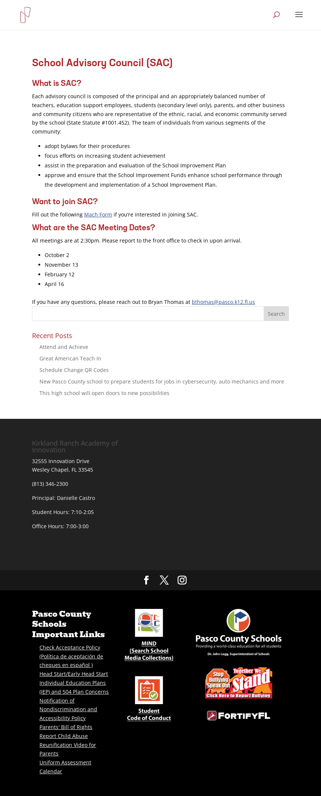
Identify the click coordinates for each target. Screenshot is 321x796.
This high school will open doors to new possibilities (104, 393)
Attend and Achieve (63, 346)
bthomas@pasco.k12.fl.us (223, 301)
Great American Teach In (70, 358)
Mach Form (98, 214)
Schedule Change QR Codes (74, 369)
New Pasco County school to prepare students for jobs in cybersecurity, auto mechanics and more (161, 381)
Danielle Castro (76, 497)
